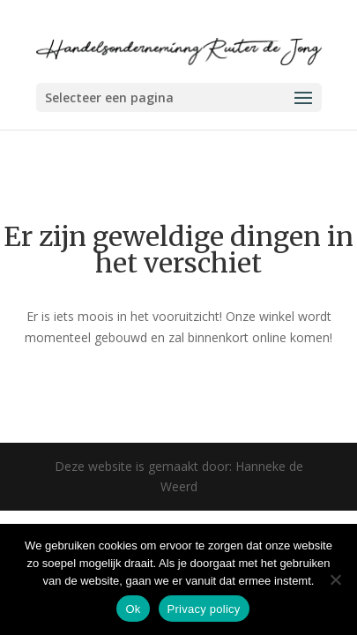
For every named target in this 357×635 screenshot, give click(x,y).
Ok (132, 609)
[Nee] (335, 579)
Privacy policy (204, 609)
